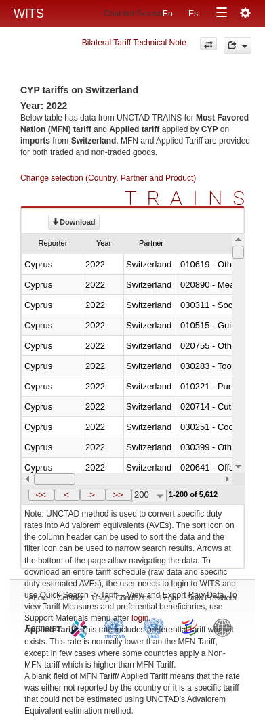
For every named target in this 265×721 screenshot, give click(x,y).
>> (118, 494)
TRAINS (190, 198)
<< (40, 494)
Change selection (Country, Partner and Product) (108, 178)
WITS (29, 13)
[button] (41, 495)
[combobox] (149, 495)
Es (193, 13)
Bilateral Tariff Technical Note (134, 42)
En (168, 13)
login (139, 618)
